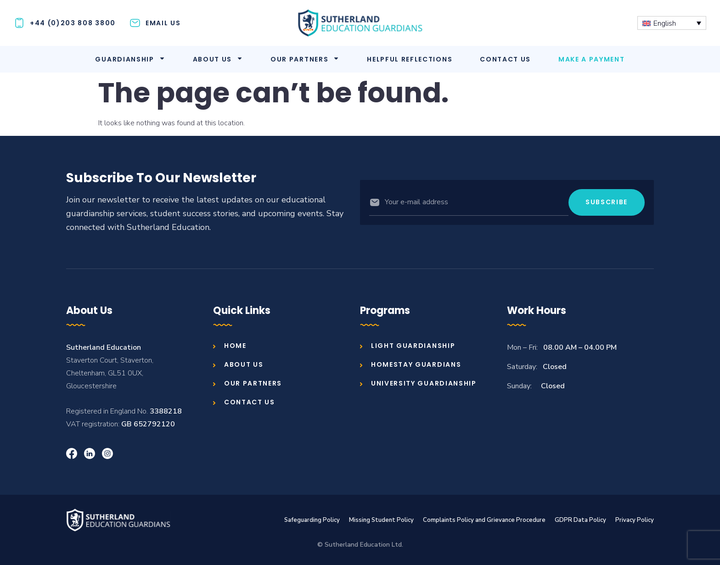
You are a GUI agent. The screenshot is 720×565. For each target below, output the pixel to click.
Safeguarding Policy (312, 520)
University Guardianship (424, 383)
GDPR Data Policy (580, 520)
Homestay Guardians (416, 364)
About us (218, 59)
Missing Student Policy (381, 520)
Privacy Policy (634, 520)
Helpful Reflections (409, 59)
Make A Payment (591, 59)
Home (235, 345)
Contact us (505, 59)
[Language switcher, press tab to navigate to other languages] (671, 22)
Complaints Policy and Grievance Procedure (484, 520)
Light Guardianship (413, 345)
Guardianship (130, 59)
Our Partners (304, 59)
